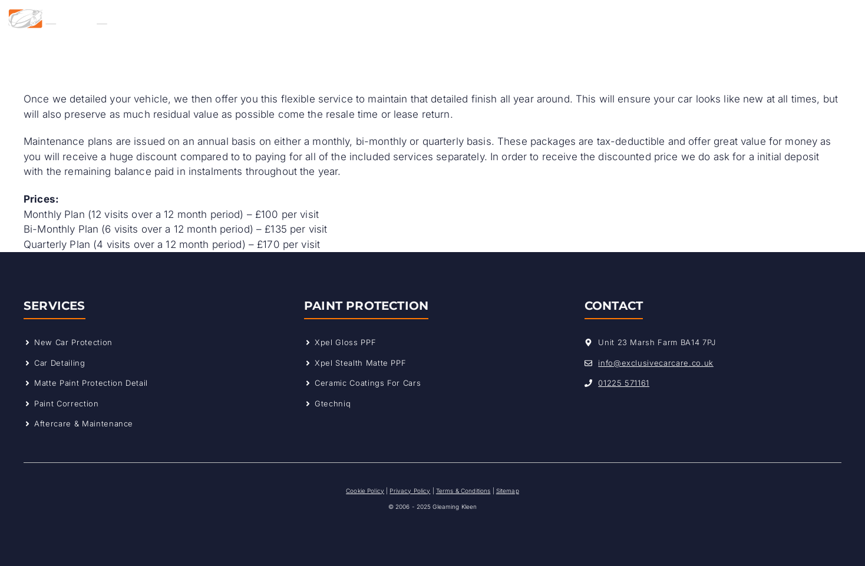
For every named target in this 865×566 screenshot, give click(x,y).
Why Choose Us (397, 19)
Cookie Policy (365, 490)
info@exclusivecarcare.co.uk (656, 363)
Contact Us (559, 19)
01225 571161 (623, 383)
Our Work (489, 19)
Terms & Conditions (463, 490)
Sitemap (507, 490)
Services (309, 19)
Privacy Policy (409, 490)
